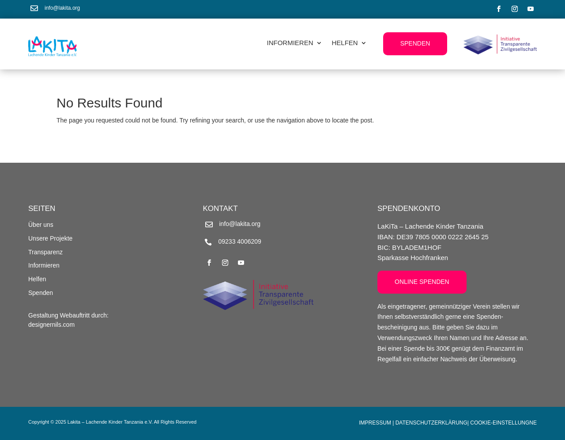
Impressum (375, 423)
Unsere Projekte (50, 238)
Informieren (290, 43)
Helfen (345, 43)
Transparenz (45, 252)
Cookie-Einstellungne (503, 423)
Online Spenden (422, 281)
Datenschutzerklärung (431, 423)
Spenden (415, 43)
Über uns (40, 224)
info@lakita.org (62, 8)
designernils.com (51, 324)
